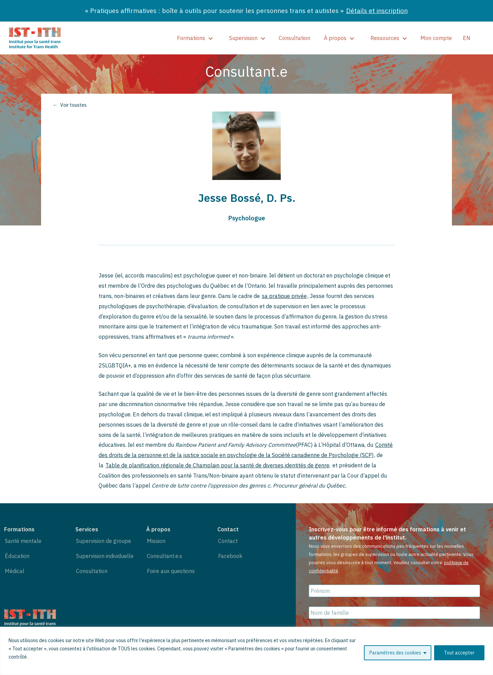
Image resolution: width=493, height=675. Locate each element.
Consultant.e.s (164, 556)
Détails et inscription (377, 10)
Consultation (294, 38)
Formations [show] (195, 38)
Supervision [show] (247, 38)
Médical (14, 571)
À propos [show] (339, 38)
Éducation (17, 556)
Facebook (230, 556)
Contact (228, 540)
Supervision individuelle (105, 556)
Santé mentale (23, 540)
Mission (156, 540)
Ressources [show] (388, 38)
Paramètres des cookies (395, 653)
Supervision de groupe (103, 540)
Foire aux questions (171, 571)
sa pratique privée (284, 296)
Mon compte (436, 38)
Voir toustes (73, 105)
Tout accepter (459, 653)
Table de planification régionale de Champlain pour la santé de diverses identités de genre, (217, 465)
